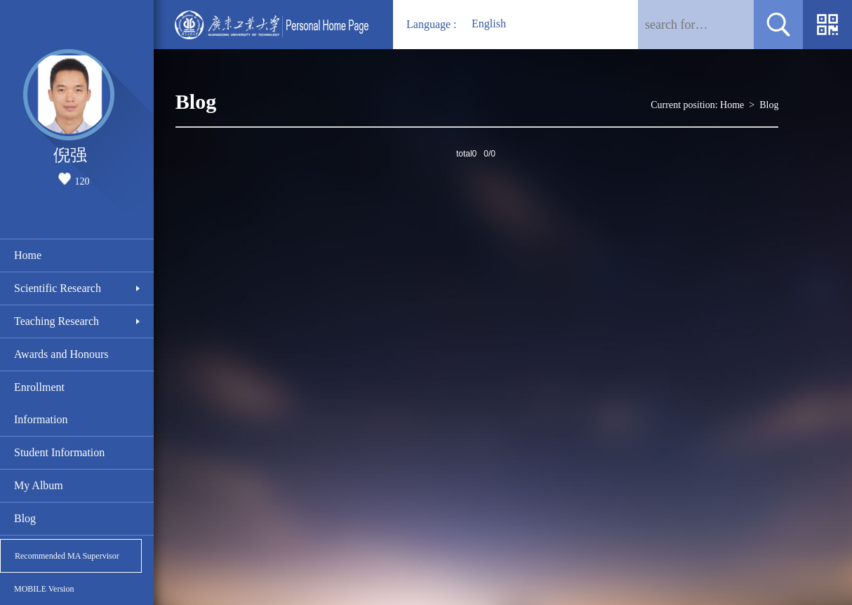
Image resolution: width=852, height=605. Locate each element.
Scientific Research (57, 288)
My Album (38, 485)
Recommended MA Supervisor (67, 556)
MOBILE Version (44, 589)
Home (27, 255)
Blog (25, 518)
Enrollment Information (40, 403)
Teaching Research (56, 321)
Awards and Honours (61, 354)
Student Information (59, 452)
